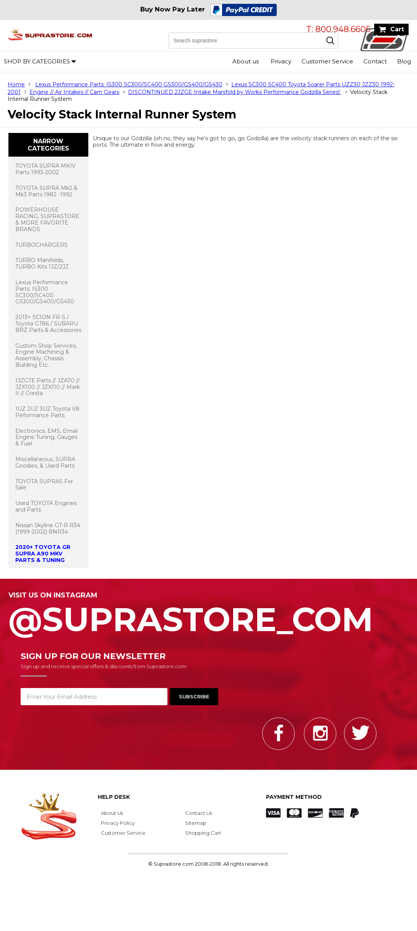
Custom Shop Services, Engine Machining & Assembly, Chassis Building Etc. (46, 355)
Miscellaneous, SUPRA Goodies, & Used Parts (45, 462)
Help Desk (114, 796)
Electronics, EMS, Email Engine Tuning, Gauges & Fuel (46, 437)
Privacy (281, 61)
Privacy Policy (118, 823)
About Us (112, 813)
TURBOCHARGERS (41, 244)
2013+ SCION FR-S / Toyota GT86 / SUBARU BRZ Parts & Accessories (48, 324)
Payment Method (294, 796)
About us (245, 61)
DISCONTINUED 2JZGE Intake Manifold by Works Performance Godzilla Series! (234, 92)
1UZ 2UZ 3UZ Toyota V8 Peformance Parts (47, 412)
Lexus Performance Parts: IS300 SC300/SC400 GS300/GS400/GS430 (128, 84)
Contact (375, 61)
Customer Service (327, 61)
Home (16, 84)
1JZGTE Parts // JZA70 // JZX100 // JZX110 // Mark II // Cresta (47, 387)
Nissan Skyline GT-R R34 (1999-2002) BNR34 (47, 528)
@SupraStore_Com (208, 615)
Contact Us (198, 813)
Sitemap (195, 823)
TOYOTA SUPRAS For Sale (44, 484)
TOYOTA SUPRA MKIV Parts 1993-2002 (45, 169)
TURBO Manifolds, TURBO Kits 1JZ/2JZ (42, 263)
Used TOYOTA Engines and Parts (45, 506)
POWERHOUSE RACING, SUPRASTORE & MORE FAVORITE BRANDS (47, 219)
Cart (397, 29)
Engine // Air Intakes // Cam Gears (74, 92)
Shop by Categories (37, 61)
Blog (404, 61)
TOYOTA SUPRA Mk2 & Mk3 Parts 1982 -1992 (46, 191)
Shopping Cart (203, 833)
